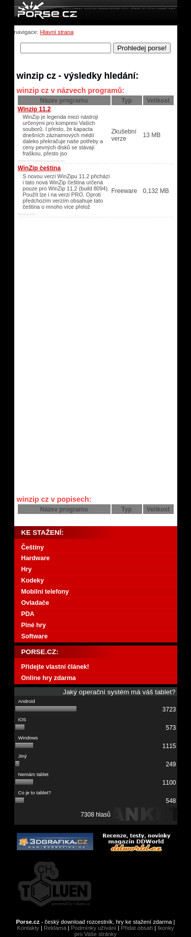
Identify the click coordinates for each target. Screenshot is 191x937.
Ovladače (35, 602)
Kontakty (28, 928)
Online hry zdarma (48, 678)
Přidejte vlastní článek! (55, 666)
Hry (26, 569)
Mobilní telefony (45, 591)
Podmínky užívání (93, 928)
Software (34, 636)
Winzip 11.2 (34, 109)
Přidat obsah (137, 928)
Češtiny (32, 547)
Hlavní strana (57, 32)
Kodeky (32, 580)
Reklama (55, 928)
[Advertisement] (80, 281)
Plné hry (33, 625)
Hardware (35, 558)
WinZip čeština (39, 168)
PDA (28, 614)
